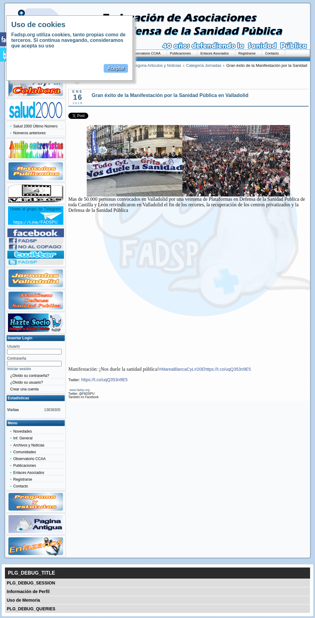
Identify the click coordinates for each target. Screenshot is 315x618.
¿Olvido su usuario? (26, 382)
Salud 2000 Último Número (35, 126)
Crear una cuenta (24, 389)
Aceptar (115, 68)
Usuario (13, 346)
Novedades (22, 431)
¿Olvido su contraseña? (29, 376)
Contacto (272, 53)
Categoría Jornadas (203, 65)
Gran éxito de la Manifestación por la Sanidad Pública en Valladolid (170, 95)
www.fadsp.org (80, 390)
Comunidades (24, 452)
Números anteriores (29, 133)
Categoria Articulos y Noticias (155, 65)
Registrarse (247, 53)
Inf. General (23, 438)
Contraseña (16, 358)
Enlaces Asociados (214, 53)
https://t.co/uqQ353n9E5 (227, 369)
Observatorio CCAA (146, 53)
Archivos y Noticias (28, 445)
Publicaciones (180, 53)
